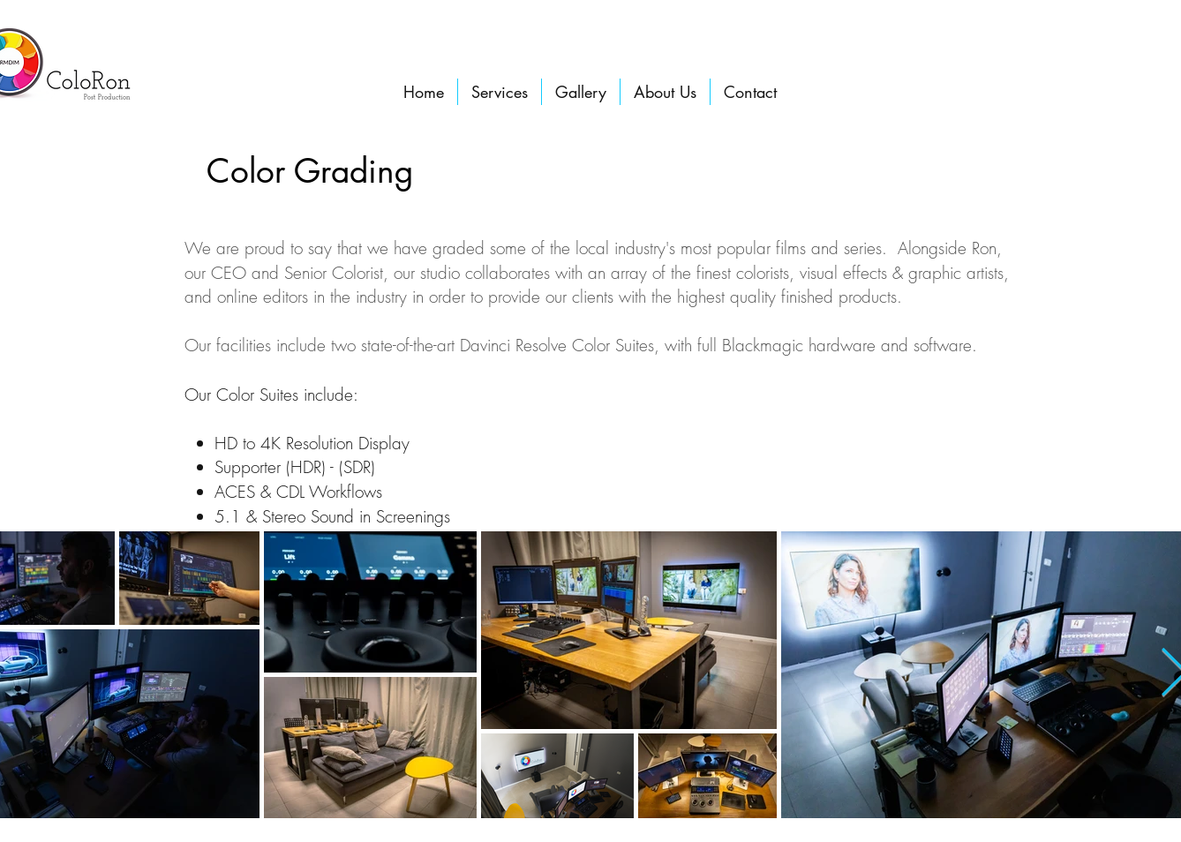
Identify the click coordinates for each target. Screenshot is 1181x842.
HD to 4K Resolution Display (314, 443)
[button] (499, 92)
